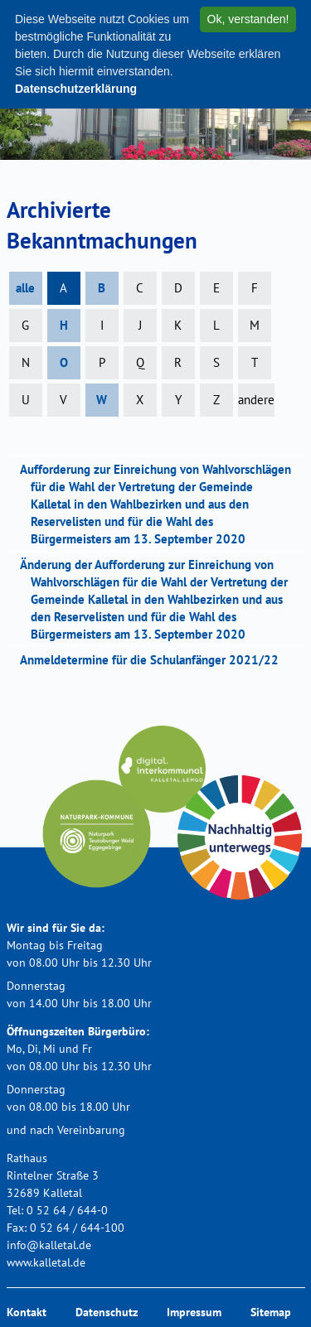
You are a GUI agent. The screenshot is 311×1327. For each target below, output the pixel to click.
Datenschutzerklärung (76, 88)
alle (25, 288)
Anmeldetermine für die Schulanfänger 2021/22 (155, 660)
